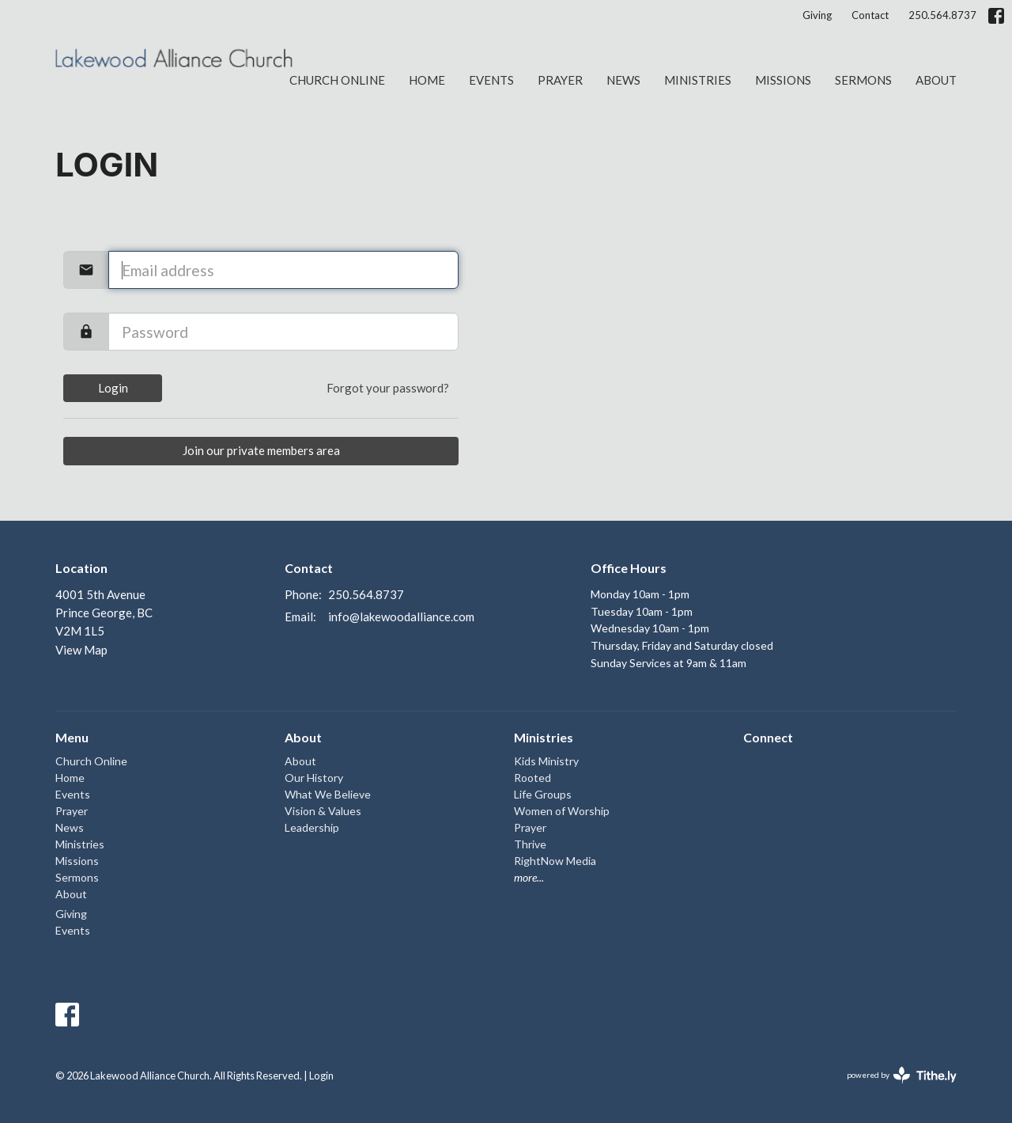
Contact (870, 15)
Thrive (530, 844)
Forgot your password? (388, 388)
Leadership (312, 827)
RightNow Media (555, 860)
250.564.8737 (942, 15)
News (623, 80)
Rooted (532, 777)
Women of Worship (562, 811)
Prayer (560, 80)
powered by (902, 1075)
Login (113, 388)
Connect (768, 737)
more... (529, 877)
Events (491, 80)
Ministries (697, 80)
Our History (314, 777)
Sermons (863, 80)
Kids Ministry (546, 761)
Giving (817, 15)
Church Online (337, 80)
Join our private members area (261, 450)
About (936, 80)
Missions (783, 80)
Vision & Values (323, 811)
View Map (81, 650)
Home (427, 80)
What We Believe (328, 794)
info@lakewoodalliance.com (401, 616)
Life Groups (543, 794)
